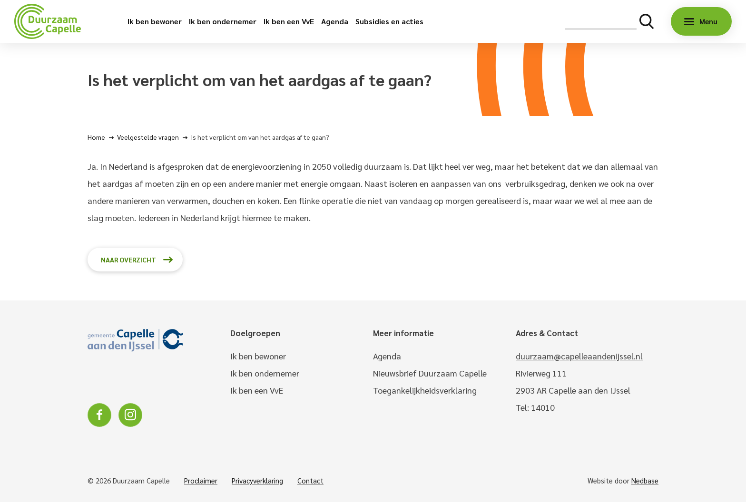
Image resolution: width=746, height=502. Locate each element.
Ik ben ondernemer (222, 21)
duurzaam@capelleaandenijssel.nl (579, 355)
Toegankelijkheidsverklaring (425, 390)
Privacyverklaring (257, 480)
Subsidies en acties (389, 21)
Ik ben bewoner (155, 21)
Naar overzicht (128, 259)
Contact (310, 480)
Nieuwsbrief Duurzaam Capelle (430, 372)
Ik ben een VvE (289, 21)
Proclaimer (200, 480)
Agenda (334, 21)
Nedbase (644, 480)
